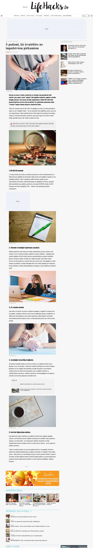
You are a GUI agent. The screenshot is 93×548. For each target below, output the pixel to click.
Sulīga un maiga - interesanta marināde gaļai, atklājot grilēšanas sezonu (30, 526)
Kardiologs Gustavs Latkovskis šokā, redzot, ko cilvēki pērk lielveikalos (77, 47)
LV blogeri (39, 15)
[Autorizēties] (91, 15)
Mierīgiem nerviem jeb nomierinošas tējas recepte (24, 516)
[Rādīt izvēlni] (1, 15)
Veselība (46, 15)
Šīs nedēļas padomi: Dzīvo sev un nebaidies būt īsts (25, 504)
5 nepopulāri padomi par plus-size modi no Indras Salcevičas (39, 504)
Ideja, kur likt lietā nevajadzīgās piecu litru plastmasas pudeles (27, 531)
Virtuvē (16, 15)
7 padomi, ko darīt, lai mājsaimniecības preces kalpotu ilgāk (26, 535)
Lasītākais (66, 42)
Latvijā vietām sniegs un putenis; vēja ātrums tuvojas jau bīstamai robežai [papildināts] (77, 55)
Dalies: (26, 466)
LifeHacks (10, 41)
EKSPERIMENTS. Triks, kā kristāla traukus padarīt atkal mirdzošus (29, 540)
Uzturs (22, 15)
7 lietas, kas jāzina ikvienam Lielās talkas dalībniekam (25, 521)
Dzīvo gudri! (30, 15)
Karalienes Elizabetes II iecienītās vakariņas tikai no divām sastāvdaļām (76, 72)
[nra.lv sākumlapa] (25, 7)
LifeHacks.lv (8, 52)
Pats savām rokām (56, 15)
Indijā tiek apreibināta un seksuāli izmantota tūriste (32, 384)
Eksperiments (67, 15)
